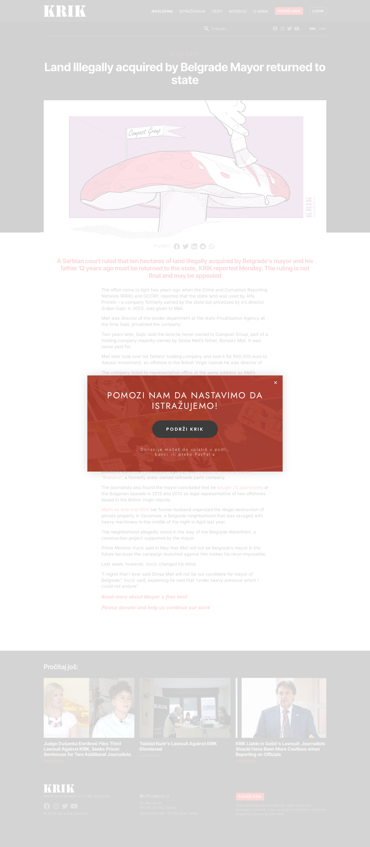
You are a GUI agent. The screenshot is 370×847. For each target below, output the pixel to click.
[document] (185, 423)
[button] (276, 382)
